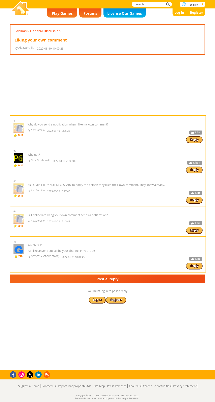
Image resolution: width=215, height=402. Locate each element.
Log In (179, 12)
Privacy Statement (185, 386)
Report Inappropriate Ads (74, 386)
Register (196, 12)
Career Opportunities (157, 386)
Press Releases (116, 386)
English (194, 4)
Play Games (62, 13)
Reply (194, 139)
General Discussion (45, 31)
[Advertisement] (107, 85)
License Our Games (124, 13)
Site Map (99, 386)
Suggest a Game (28, 386)
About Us (135, 386)
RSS (47, 374)
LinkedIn (39, 374)
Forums (90, 13)
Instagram (22, 374)
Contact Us (48, 386)
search (169, 4)
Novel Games (20, 8)
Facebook (14, 374)
